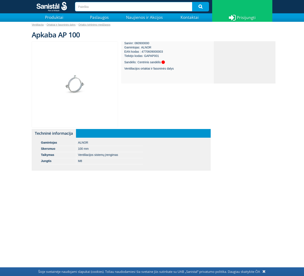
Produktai (54, 17)
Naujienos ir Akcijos (144, 17)
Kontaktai (189, 17)
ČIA (257, 271)
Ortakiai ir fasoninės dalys (60, 24)
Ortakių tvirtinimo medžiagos (94, 24)
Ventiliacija (38, 24)
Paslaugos (99, 17)
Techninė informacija (54, 133)
